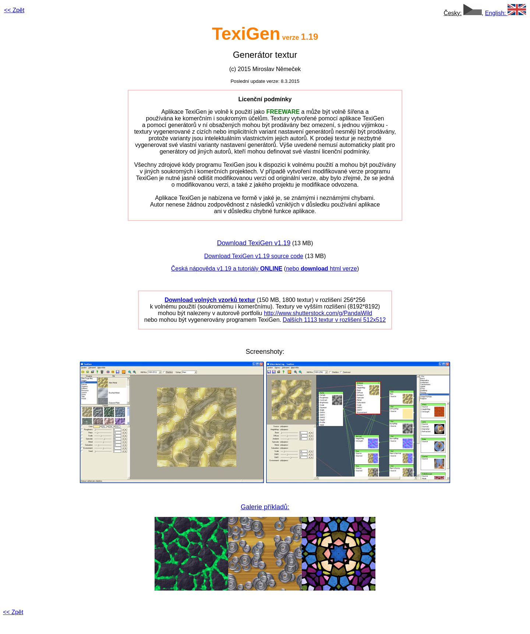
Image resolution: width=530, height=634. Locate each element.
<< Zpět (13, 612)
